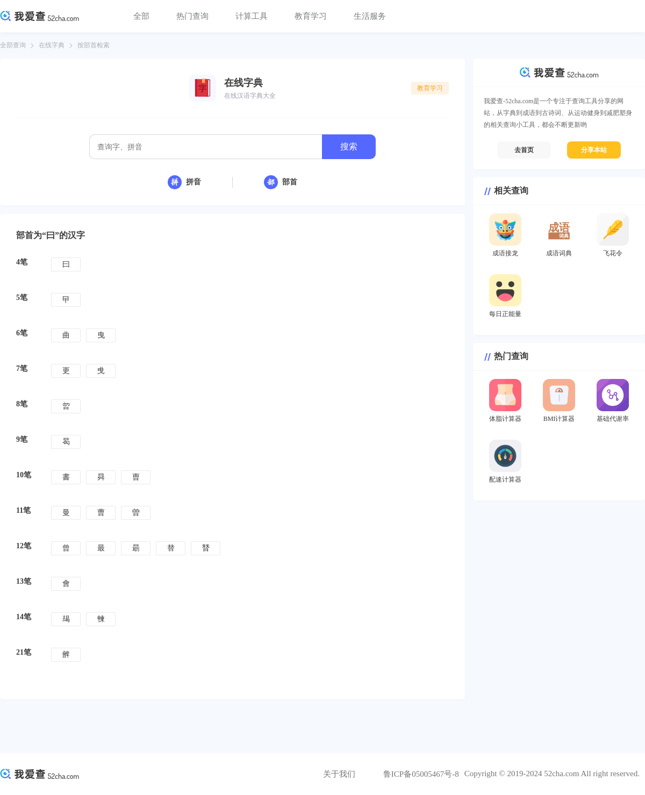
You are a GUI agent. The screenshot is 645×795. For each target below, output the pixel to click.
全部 (141, 16)
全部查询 (13, 45)
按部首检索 (93, 45)
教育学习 (311, 16)
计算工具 (251, 16)
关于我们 (339, 774)
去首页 (524, 150)
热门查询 (192, 16)
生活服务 (370, 16)
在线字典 (51, 45)
